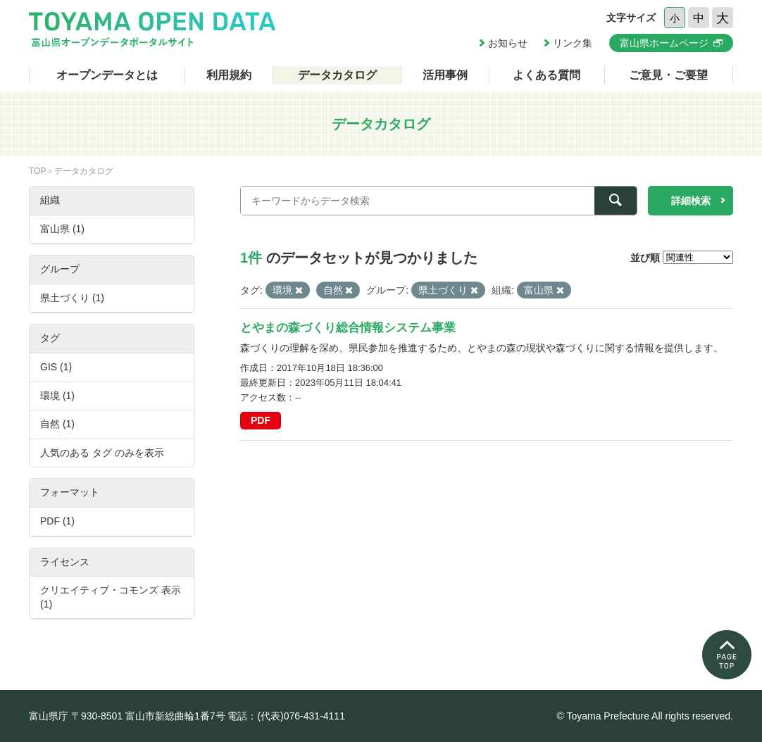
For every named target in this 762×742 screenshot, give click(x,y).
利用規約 (228, 75)
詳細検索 (691, 200)
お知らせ (507, 43)
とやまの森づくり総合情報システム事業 (348, 327)
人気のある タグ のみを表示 (102, 452)
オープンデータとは (107, 75)
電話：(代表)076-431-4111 (286, 716)
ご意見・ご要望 (668, 75)
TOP (37, 171)
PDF (260, 420)
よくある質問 (546, 75)
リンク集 (572, 43)
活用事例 (445, 75)
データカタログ (337, 75)
